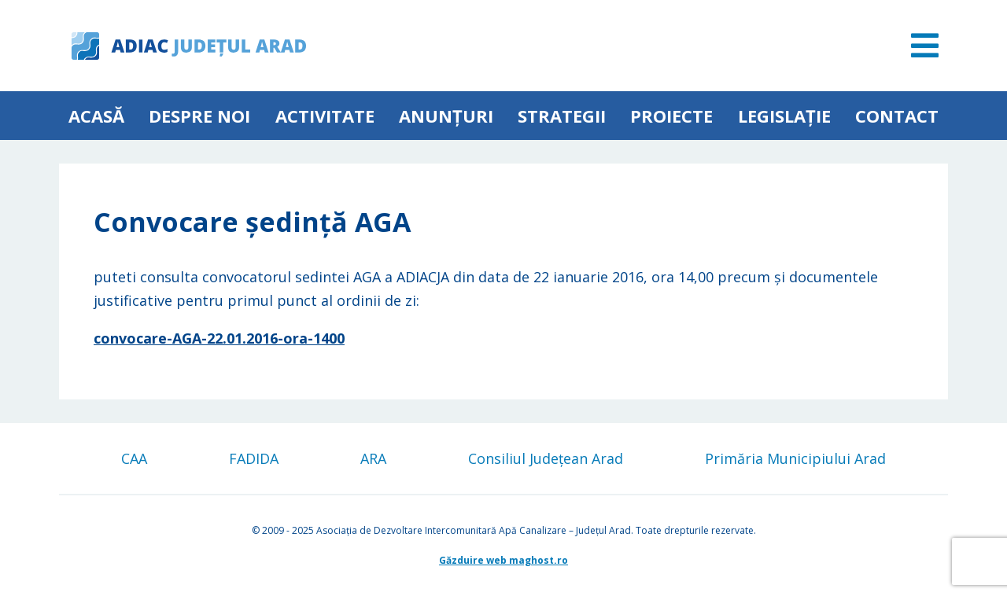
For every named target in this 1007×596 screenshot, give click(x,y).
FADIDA (253, 458)
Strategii (562, 115)
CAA (134, 458)
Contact (897, 115)
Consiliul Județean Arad (545, 458)
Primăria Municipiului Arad (795, 458)
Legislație (784, 115)
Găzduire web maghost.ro (503, 560)
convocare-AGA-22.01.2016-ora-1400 (219, 338)
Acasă (96, 115)
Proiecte (671, 115)
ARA (373, 458)
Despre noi (199, 115)
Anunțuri (446, 115)
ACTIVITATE (324, 115)
